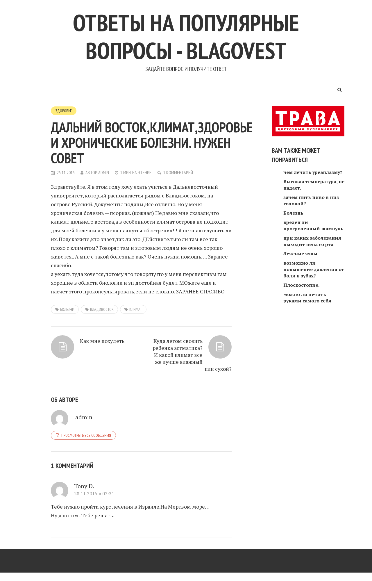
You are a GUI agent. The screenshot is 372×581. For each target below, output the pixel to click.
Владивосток (102, 309)
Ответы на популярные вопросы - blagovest (186, 36)
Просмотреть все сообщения (86, 435)
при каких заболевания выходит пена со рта (312, 241)
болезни (67, 309)
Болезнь (293, 213)
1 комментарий (178, 172)
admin (103, 172)
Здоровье (64, 110)
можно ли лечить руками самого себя (307, 297)
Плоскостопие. (301, 285)
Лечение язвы (300, 253)
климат (135, 309)
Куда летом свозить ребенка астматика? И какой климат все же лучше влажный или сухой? (192, 354)
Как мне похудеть (102, 340)
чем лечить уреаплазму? (312, 172)
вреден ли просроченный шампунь (313, 225)
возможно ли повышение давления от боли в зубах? (313, 269)
